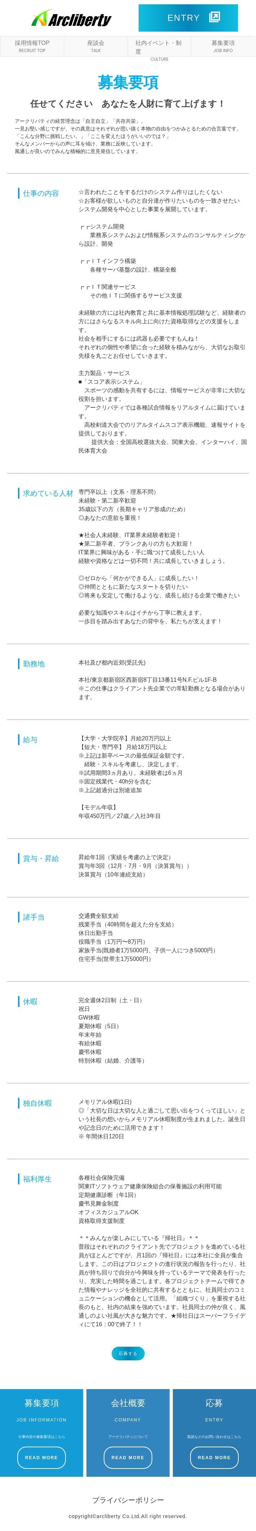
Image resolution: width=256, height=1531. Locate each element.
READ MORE (41, 1457)
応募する (128, 1353)
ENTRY (193, 17)
